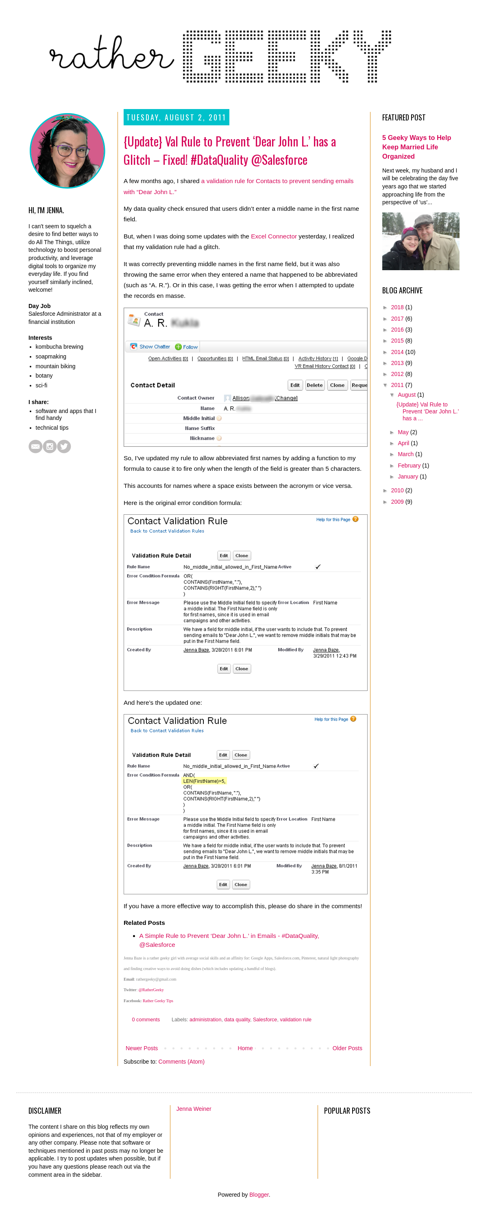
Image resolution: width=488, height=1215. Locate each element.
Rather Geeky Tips (158, 1001)
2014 (398, 352)
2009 (398, 501)
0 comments (146, 1020)
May (404, 432)
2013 (398, 363)
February (410, 465)
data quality (237, 1020)
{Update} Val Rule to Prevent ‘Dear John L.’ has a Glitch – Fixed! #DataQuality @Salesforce (230, 150)
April (404, 443)
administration (205, 1020)
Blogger (258, 1194)
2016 (398, 329)
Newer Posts (142, 1048)
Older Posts (347, 1048)
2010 (398, 490)
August (407, 394)
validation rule (296, 1020)
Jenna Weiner (193, 1109)
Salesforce (265, 1020)
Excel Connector (274, 236)
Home (245, 1048)
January (409, 476)
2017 (398, 318)
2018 (398, 307)
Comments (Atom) (182, 1061)
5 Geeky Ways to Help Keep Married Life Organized (416, 147)
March (406, 454)
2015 (398, 340)
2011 (398, 385)
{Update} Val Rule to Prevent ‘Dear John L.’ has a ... (427, 411)
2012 (398, 374)
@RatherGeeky (151, 990)
